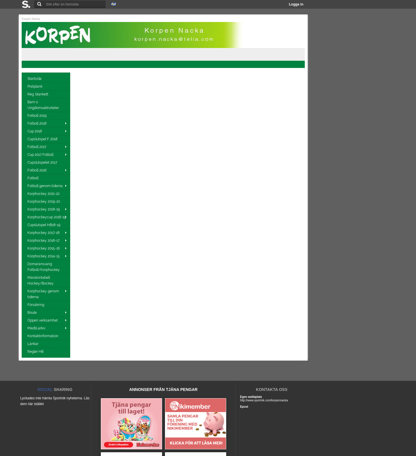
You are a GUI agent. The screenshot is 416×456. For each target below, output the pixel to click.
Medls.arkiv (36, 328)
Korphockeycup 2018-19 (46, 217)
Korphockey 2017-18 (43, 233)
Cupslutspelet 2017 (42, 162)
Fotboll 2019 (37, 116)
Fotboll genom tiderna (45, 186)
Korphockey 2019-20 (44, 202)
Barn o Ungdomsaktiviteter (43, 105)
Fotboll (33, 178)
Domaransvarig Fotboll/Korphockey (44, 267)
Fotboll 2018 (37, 123)
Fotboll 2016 (37, 170)
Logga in (296, 4)
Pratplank (35, 86)
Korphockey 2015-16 (43, 248)
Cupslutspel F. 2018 (42, 139)
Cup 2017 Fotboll (40, 155)
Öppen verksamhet (42, 320)
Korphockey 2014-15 (43, 256)
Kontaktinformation (43, 336)
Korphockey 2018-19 (43, 209)
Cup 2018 (34, 131)
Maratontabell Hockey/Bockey (41, 280)
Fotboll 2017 (36, 147)
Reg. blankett (38, 94)
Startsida (34, 79)
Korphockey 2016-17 (43, 241)
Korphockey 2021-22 (43, 194)
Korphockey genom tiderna (43, 294)
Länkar (33, 344)
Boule (32, 313)
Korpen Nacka (31, 19)
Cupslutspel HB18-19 (44, 225)
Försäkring (36, 305)
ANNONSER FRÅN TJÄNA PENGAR (163, 389)
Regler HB (35, 352)
